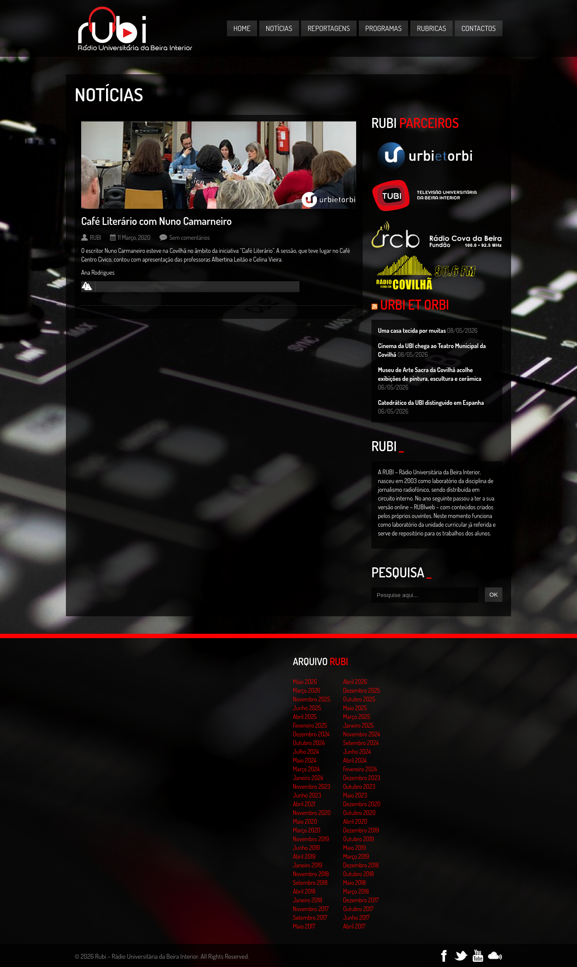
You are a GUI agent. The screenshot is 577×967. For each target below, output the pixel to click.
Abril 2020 (355, 821)
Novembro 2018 (311, 873)
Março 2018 (356, 891)
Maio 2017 (304, 926)
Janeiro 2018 (307, 900)
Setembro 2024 (361, 742)
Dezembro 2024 (311, 734)
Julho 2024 (306, 751)
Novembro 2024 (361, 734)
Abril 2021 (304, 804)
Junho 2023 (307, 795)
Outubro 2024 (309, 742)
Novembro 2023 (311, 786)
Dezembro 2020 (362, 804)
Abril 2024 (355, 760)
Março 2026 (306, 690)
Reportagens (329, 28)
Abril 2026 (355, 681)
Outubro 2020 (359, 812)
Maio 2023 (355, 795)
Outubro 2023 (359, 786)
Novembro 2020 (311, 812)
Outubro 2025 (359, 699)
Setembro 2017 (310, 917)
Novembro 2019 (311, 839)
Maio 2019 (354, 847)
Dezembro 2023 (361, 777)
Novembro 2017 (311, 908)
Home (242, 28)
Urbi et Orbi (414, 304)
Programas (383, 28)
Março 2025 (356, 716)
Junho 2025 (307, 707)
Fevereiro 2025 (310, 725)
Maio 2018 (354, 882)
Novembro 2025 (311, 699)
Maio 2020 (305, 821)
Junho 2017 (356, 917)
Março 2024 (306, 769)
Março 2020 (306, 830)
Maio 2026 (305, 681)
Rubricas (431, 28)
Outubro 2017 (358, 908)
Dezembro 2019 (361, 830)
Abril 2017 (354, 926)
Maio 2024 (304, 760)
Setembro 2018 (310, 882)
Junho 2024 (357, 751)
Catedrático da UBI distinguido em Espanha (431, 402)
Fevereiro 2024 (360, 769)
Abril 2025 (305, 716)
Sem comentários (189, 237)
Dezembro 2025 (361, 690)
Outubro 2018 (358, 873)
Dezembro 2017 (360, 900)
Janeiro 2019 (307, 865)
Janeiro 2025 (358, 725)
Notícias (279, 28)
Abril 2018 (304, 891)
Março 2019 (356, 856)
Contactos (478, 28)
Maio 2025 (355, 707)
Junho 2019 (306, 847)
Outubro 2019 (358, 839)
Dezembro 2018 (361, 865)
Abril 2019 (304, 856)
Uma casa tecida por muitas (412, 330)
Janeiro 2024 (308, 777)
